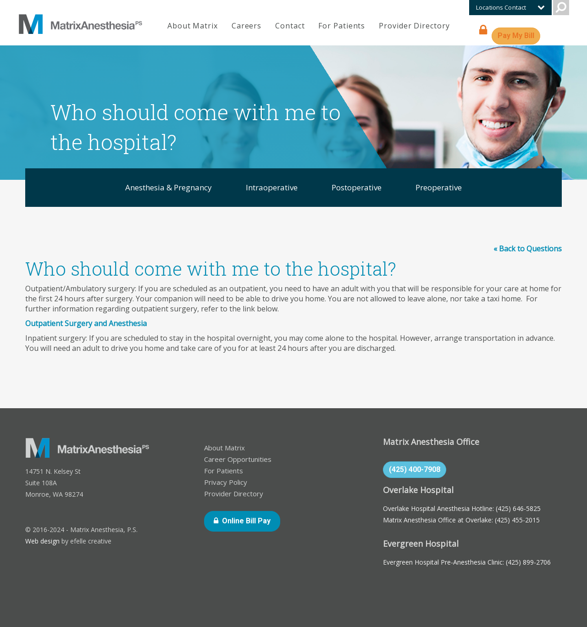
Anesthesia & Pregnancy (168, 187)
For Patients (341, 26)
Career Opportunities (237, 459)
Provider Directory (414, 26)
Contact (290, 26)
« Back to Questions (527, 249)
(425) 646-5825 (518, 508)
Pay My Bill (519, 35)
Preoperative (438, 187)
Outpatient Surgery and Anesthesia (86, 323)
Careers (246, 26)
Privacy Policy (225, 482)
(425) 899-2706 (528, 562)
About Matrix (192, 26)
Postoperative (357, 187)
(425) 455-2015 (517, 520)
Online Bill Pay (251, 520)
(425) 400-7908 (414, 469)
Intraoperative (272, 187)
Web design (42, 541)
